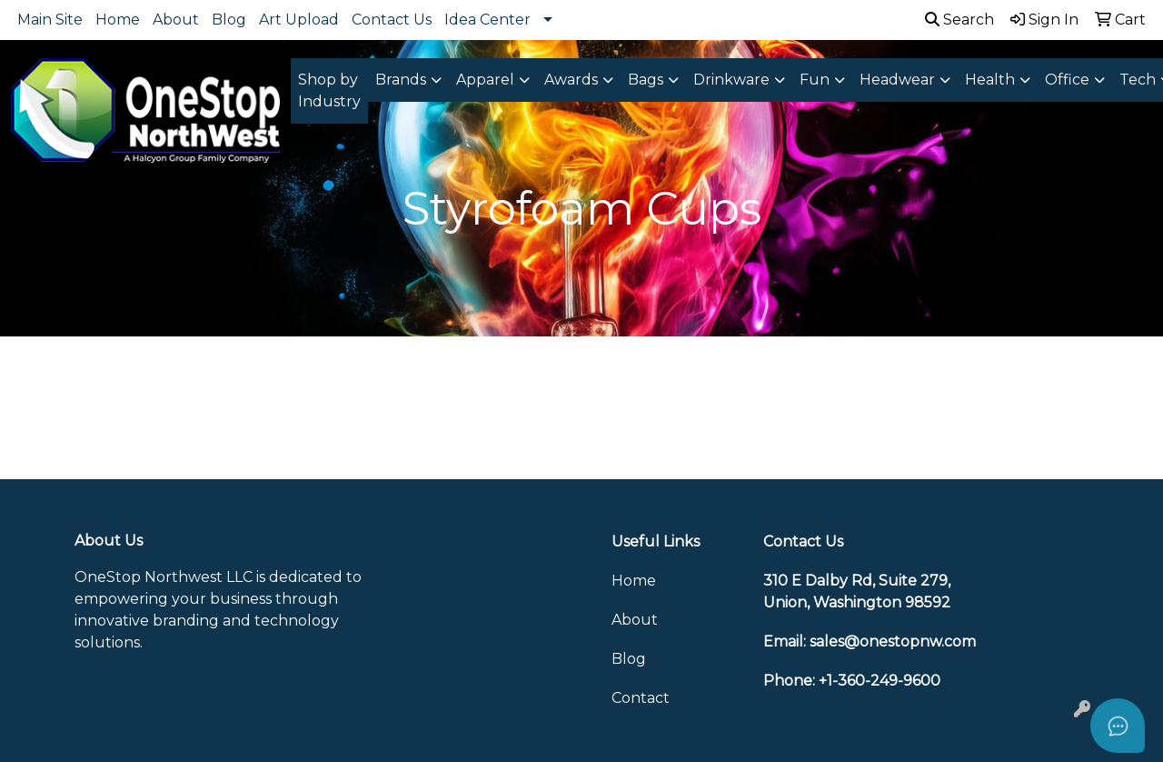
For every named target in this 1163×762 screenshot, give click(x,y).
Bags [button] (645, 79)
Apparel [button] (485, 79)
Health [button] (990, 79)
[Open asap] (1117, 725)
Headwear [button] (897, 79)
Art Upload (299, 19)
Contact (640, 698)
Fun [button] (815, 79)
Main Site (50, 19)
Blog (229, 19)
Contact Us (392, 19)
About (176, 19)
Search (959, 19)
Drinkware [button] (731, 79)
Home (117, 19)
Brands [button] (400, 79)
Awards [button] (571, 79)
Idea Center (487, 19)
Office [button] (1067, 79)
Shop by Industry (329, 90)
